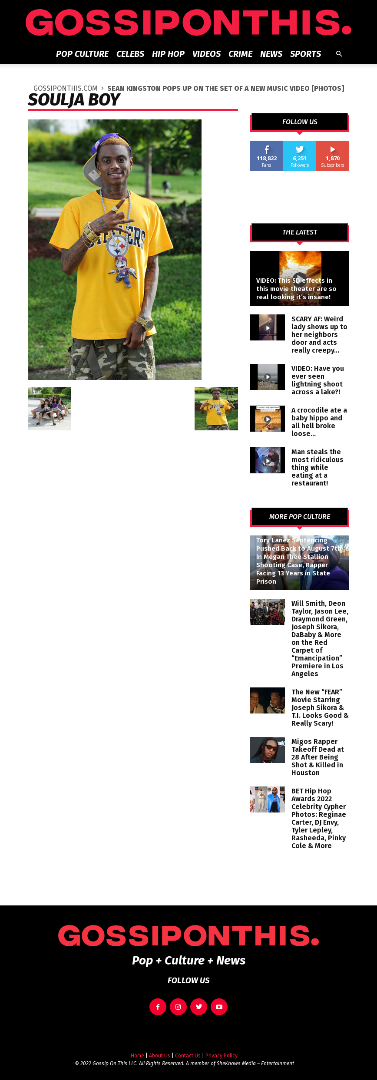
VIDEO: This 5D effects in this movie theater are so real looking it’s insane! (296, 289)
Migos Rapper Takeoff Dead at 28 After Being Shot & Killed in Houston (317, 757)
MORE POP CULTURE (299, 516)
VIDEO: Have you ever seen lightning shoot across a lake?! (317, 380)
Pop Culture (82, 54)
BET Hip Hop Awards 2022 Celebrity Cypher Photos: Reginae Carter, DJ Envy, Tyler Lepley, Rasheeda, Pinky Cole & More (318, 818)
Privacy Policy (221, 1051)
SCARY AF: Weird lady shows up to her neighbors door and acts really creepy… (319, 334)
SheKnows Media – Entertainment (255, 1059)
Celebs (130, 54)
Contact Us (188, 1051)
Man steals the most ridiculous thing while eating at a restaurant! (317, 467)
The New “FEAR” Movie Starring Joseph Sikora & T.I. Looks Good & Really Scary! (320, 707)
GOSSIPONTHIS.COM (65, 88)
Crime (240, 54)
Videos (206, 54)
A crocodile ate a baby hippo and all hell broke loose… (319, 422)
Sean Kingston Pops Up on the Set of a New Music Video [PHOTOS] (225, 88)
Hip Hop (168, 54)
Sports (305, 54)
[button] (338, 54)
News (271, 54)
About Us (159, 1051)
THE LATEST (299, 232)
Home (137, 1051)
